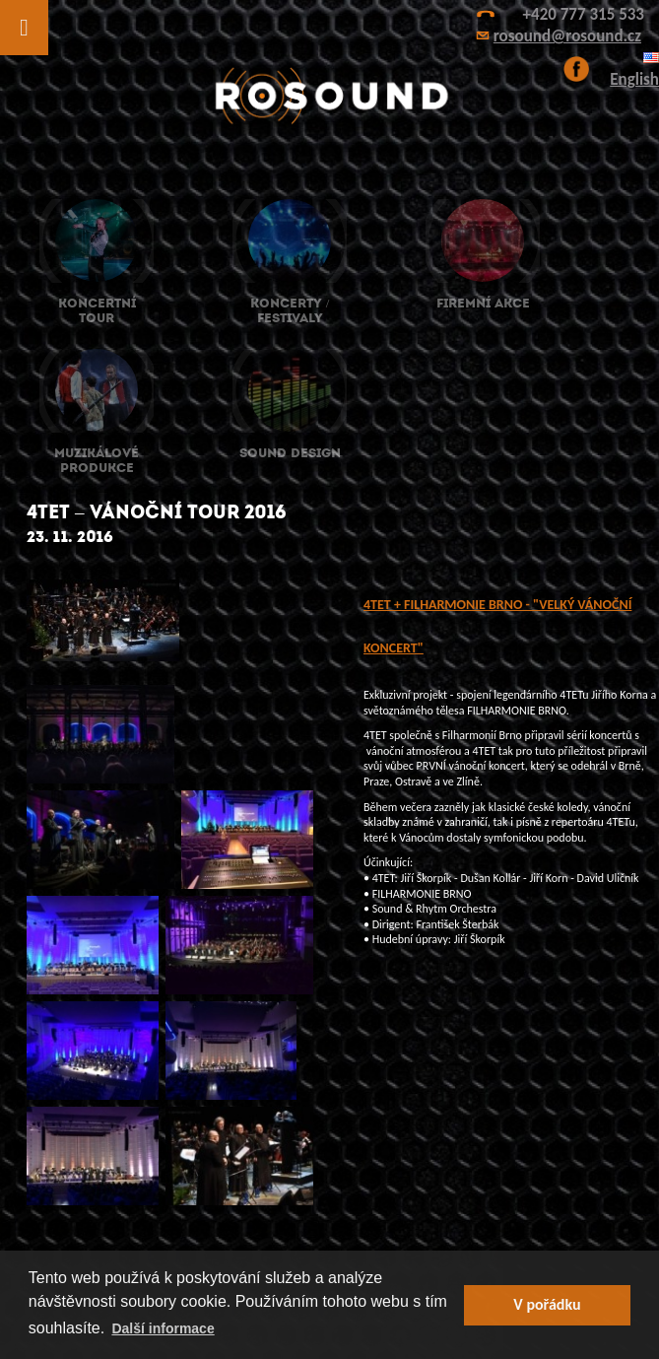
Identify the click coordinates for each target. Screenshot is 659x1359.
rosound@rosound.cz (567, 36)
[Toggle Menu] (24, 27)
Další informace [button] (162, 1328)
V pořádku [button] (546, 1304)
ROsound (330, 96)
